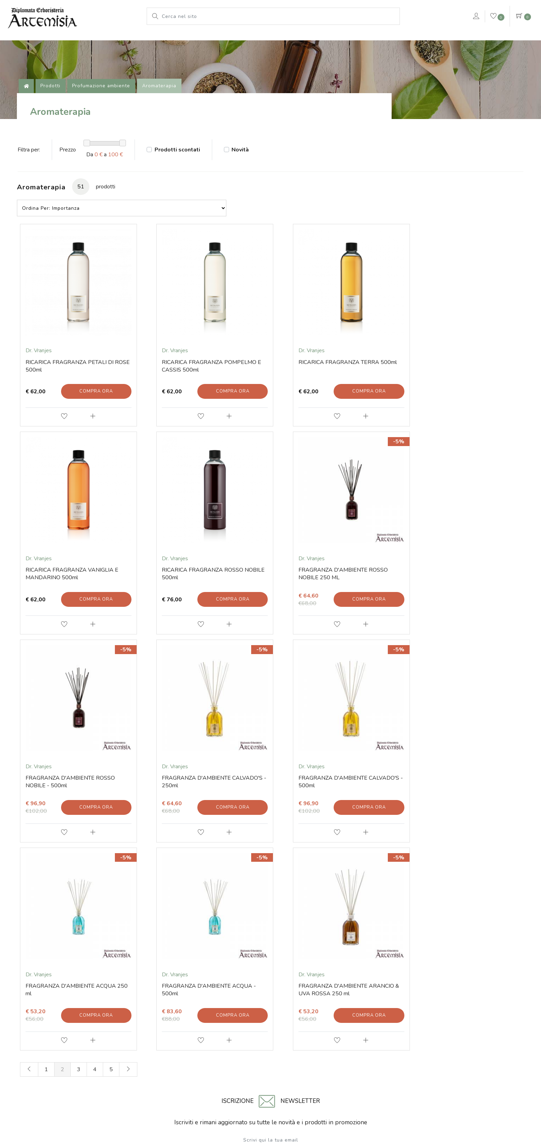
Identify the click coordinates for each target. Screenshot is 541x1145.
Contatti (83, 959)
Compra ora (84, 382)
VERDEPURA (441, 39)
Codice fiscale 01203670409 (211, 1045)
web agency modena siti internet (270, 1121)
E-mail (81, 970)
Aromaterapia (164, 98)
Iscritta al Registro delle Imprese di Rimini (329, 1045)
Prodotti (259, 39)
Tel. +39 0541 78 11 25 (101, 982)
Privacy (333, 1104)
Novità (249, 167)
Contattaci (503, 41)
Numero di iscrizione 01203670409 (410, 1045)
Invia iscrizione (270, 907)
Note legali (273, 1104)
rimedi (402, 39)
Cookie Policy (305, 1104)
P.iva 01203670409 (264, 1045)
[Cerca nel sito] (279, 16)
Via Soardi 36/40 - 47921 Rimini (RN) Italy (137, 1045)
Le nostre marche (305, 39)
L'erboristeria (218, 39)
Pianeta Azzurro (361, 39)
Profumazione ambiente (106, 98)
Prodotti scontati (184, 167)
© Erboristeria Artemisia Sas (227, 1104)
